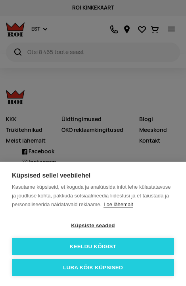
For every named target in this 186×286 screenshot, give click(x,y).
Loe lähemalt (118, 204)
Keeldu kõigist (93, 246)
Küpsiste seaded (93, 225)
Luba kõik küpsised (93, 268)
